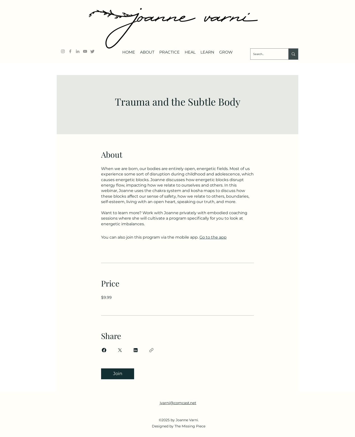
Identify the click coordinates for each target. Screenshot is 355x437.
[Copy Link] (151, 350)
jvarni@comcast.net (178, 402)
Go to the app (213, 237)
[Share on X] (120, 350)
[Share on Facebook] (104, 350)
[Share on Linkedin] (136, 350)
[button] (147, 50)
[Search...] (265, 54)
